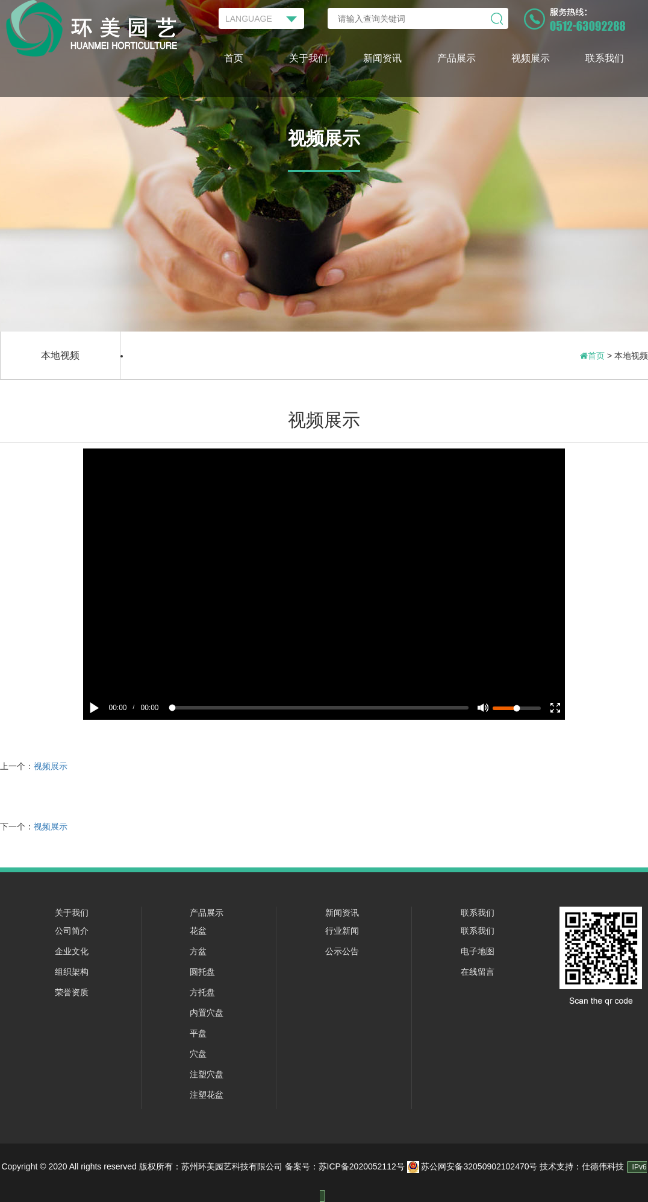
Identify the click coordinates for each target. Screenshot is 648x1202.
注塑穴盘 (206, 1074)
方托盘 (202, 992)
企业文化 (72, 951)
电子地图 (477, 951)
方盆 (198, 951)
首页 (233, 58)
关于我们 (308, 58)
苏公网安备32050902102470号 (473, 1166)
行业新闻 (342, 931)
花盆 (198, 931)
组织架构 (72, 972)
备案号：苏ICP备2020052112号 (345, 1166)
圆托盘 (202, 972)
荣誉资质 (72, 992)
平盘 (198, 1033)
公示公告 (342, 951)
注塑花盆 (206, 1095)
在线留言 (477, 972)
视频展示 (530, 58)
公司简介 (72, 931)
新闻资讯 (382, 58)
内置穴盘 (206, 1013)
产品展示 (456, 58)
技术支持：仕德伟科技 (582, 1166)
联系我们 (604, 58)
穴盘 (198, 1054)
